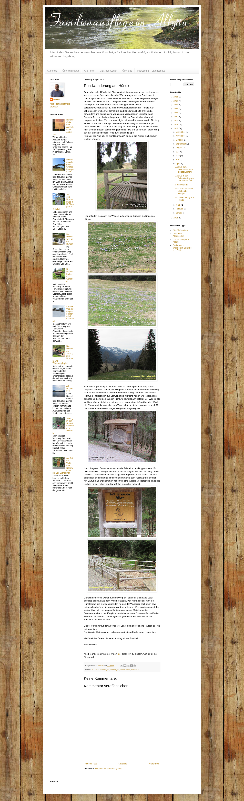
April (178, 163)
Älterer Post (154, 764)
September (181, 144)
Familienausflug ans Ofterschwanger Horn (70, 165)
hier (119, 654)
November (181, 136)
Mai (178, 159)
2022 (176, 108)
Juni (178, 155)
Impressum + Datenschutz (151, 70)
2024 (176, 101)
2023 (176, 105)
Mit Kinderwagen (108, 70)
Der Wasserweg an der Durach (69, 239)
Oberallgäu (114, 670)
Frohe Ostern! (181, 185)
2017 (176, 128)
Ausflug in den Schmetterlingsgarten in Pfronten (184, 178)
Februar (180, 209)
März (178, 205)
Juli (177, 152)
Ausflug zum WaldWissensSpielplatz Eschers (184, 169)
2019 (176, 120)
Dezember (181, 132)
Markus (56, 99)
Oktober (180, 140)
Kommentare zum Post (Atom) (108, 768)
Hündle (94, 670)
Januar (179, 213)
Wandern (134, 670)
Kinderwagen (103, 670)
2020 (176, 116)
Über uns (127, 70)
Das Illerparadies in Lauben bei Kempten (184, 191)
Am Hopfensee (69, 388)
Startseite (52, 70)
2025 (176, 97)
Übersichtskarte (70, 70)
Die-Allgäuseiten (180, 230)
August (179, 148)
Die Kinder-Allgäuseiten (178, 234)
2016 (176, 218)
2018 (176, 124)
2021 (176, 113)
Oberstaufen (125, 670)
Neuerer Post (91, 764)
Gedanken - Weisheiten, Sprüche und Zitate (182, 247)
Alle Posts (89, 70)
